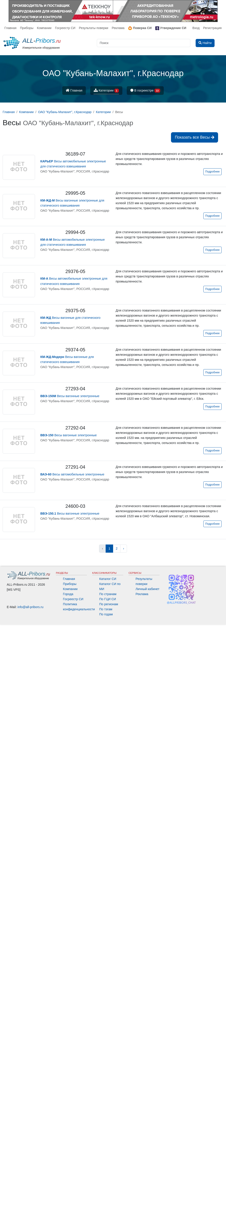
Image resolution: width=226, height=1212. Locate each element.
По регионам (108, 604)
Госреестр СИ (65, 28)
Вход (196, 28)
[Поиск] (143, 43)
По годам (106, 614)
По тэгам (105, 609)
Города (68, 594)
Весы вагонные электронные (69, 396)
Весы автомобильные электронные (72, 474)
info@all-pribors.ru (31, 607)
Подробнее (212, 171)
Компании (44, 28)
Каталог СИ (107, 579)
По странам (107, 594)
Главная (10, 28)
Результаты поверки (93, 28)
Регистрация (212, 28)
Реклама (118, 28)
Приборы (26, 28)
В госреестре (145, 91)
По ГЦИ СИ (107, 599)
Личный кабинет (147, 589)
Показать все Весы (194, 137)
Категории (106, 91)
